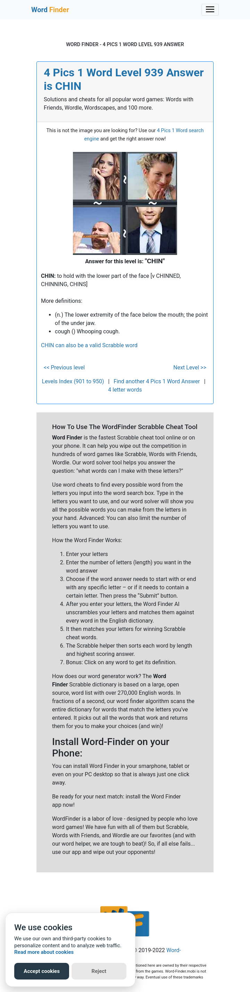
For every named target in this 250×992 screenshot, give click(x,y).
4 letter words (125, 389)
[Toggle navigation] (210, 10)
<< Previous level (64, 367)
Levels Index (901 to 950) (73, 381)
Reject (99, 971)
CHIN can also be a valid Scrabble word (89, 345)
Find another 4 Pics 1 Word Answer (157, 381)
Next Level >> (189, 367)
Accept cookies (42, 971)
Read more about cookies (44, 952)
